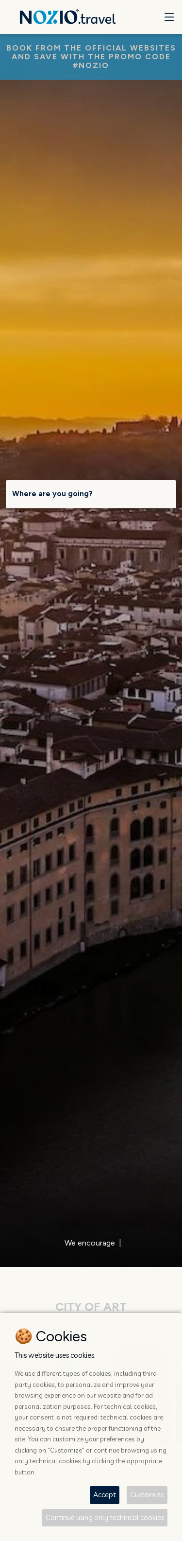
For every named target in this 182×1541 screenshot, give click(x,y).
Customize (147, 1494)
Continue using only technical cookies (105, 1517)
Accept (104, 1494)
